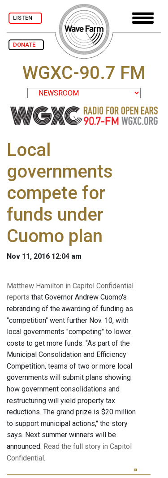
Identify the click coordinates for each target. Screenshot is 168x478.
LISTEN (25, 17)
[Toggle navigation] (142, 18)
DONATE (26, 44)
